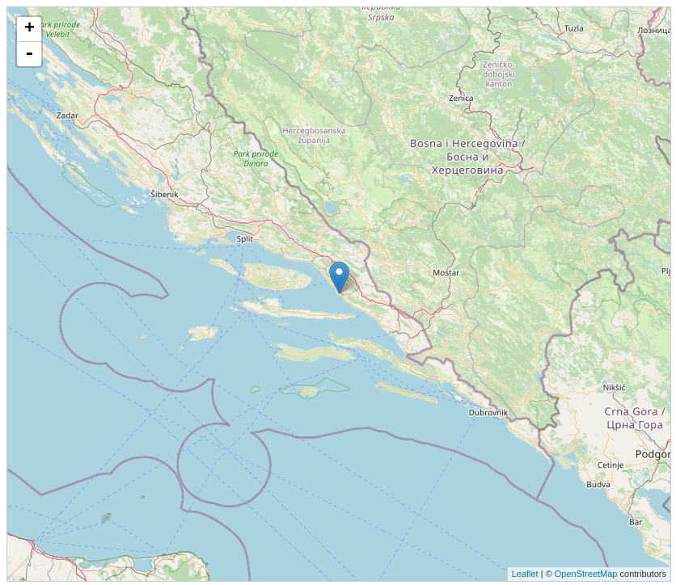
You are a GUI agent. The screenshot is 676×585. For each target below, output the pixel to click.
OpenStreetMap (586, 574)
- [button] (29, 54)
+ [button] (29, 29)
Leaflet (525, 574)
